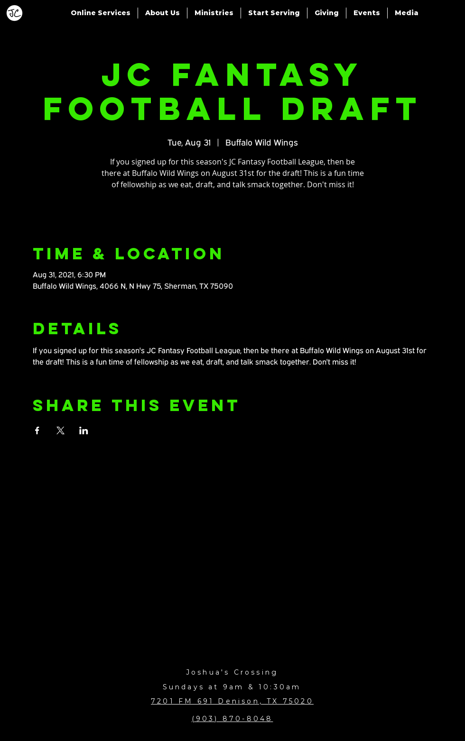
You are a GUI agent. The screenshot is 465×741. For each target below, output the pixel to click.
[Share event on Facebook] (37, 430)
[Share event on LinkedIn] (83, 430)
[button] (101, 13)
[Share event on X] (60, 430)
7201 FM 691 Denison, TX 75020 (232, 701)
